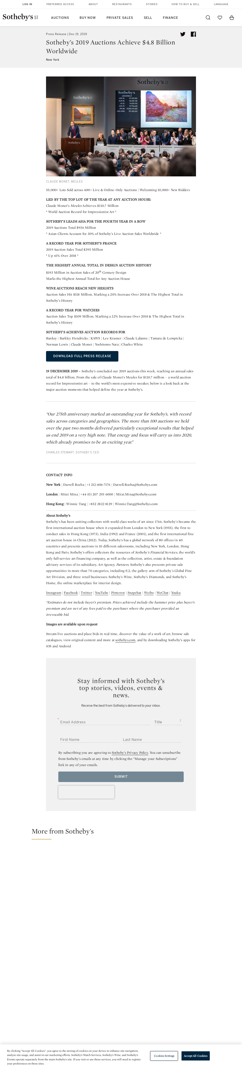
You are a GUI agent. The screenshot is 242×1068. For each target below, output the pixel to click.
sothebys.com (125, 640)
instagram (138, 967)
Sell (148, 18)
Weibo (149, 592)
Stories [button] (152, 4)
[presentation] (86, 792)
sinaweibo (179, 967)
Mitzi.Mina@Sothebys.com (136, 494)
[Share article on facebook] (193, 34)
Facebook (71, 592)
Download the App (76, 1011)
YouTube (101, 592)
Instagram (53, 592)
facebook (121, 967)
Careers (108, 1019)
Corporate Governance (120, 1011)
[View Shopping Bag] (231, 17)
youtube (159, 967)
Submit (121, 777)
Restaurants (122, 4)
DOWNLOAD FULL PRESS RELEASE (82, 356)
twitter (103, 967)
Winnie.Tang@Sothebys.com (136, 504)
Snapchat (134, 592)
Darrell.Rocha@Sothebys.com (135, 484)
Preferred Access (60, 4)
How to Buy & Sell (185, 4)
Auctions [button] (60, 18)
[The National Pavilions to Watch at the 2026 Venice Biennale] (210, 859)
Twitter (86, 592)
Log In (27, 4)
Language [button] (221, 4)
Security (149, 996)
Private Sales (120, 18)
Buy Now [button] (88, 18)
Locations (69, 1004)
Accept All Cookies (195, 1056)
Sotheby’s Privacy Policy (130, 752)
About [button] (93, 4)
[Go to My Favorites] (220, 17)
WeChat (162, 592)
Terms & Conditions (159, 1004)
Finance (170, 18)
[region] (121, 1056)
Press (107, 996)
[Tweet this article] (182, 34)
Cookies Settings (164, 1056)
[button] (123, 833)
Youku (176, 592)
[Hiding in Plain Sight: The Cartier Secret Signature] (61, 880)
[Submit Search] (208, 17)
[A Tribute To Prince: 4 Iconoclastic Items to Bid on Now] (151, 880)
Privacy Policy (113, 1004)
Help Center (71, 996)
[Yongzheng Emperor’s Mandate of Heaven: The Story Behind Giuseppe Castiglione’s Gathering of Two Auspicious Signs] (210, 899)
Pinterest (118, 592)
